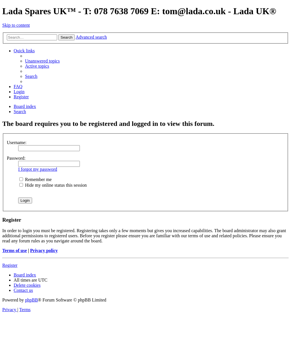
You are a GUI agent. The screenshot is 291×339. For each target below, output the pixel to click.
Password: (16, 158)
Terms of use (14, 250)
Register (9, 265)
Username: (16, 142)
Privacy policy (44, 250)
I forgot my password (37, 169)
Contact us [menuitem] (23, 290)
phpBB (31, 300)
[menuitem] (42, 61)
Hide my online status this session (53, 185)
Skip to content (16, 25)
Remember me (35, 179)
